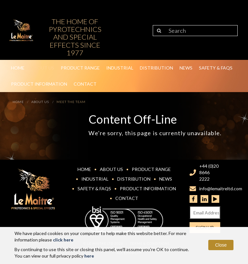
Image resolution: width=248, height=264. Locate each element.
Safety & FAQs (215, 68)
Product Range (80, 68)
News (186, 68)
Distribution (156, 68)
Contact (85, 84)
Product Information (39, 84)
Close (221, 245)
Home (18, 68)
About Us (42, 68)
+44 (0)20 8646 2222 (209, 172)
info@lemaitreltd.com (220, 188)
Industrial (119, 68)
